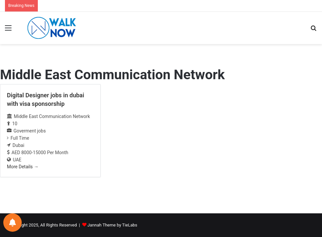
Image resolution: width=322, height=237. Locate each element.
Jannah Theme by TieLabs (112, 225)
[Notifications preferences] (12, 222)
